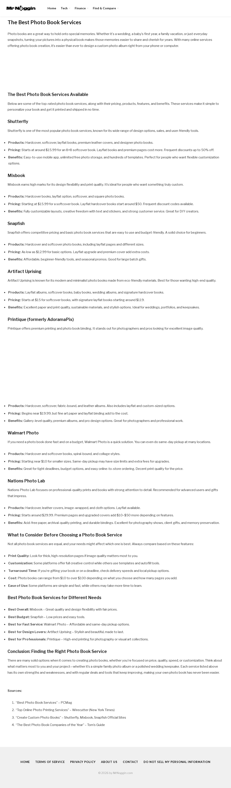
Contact (130, 762)
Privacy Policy (83, 762)
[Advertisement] (115, 367)
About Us (109, 762)
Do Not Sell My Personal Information (177, 762)
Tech (64, 8)
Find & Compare (104, 8)
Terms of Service (50, 762)
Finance (80, 8)
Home (51, 8)
